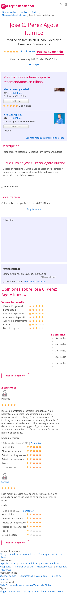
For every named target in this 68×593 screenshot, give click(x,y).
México (29, 585)
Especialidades (7, 563)
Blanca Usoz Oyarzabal (16, 89)
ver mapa (34, 64)
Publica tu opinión (50, 52)
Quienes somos (8, 575)
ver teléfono (15, 93)
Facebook (10, 591)
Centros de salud (24, 566)
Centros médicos (50, 563)
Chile (2, 585)
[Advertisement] (34, 241)
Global (48, 585)
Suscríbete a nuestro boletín (49, 591)
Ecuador (20, 585)
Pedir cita (15, 101)
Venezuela (38, 585)
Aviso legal (41, 575)
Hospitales (5, 566)
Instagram (28, 591)
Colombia (11, 585)
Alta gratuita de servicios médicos (17, 554)
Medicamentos (44, 566)
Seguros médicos (28, 563)
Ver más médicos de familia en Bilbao (45, 137)
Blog (2, 591)
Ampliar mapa (34, 209)
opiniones (28, 51)
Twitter (19, 591)
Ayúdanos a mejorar (34, 281)
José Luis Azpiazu (12, 114)
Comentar (36, 443)
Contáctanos (26, 575)
